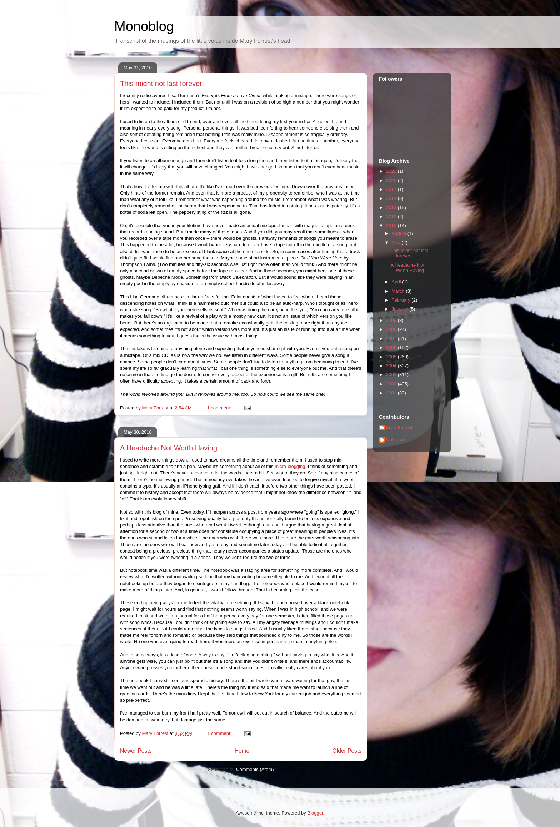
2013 (392, 207)
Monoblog (144, 26)
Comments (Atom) (255, 769)
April (397, 281)
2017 (392, 189)
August (400, 233)
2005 (392, 356)
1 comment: (220, 407)
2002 (392, 384)
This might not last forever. (162, 83)
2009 (392, 320)
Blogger (315, 813)
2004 (392, 365)
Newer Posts (135, 751)
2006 (392, 347)
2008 (392, 329)
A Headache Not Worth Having (168, 448)
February (402, 300)
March (399, 291)
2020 (392, 180)
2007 (392, 338)
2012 (392, 216)
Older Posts (346, 751)
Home (242, 751)
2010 (392, 225)
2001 (392, 392)
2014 (392, 198)
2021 (392, 171)
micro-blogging (290, 466)
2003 (392, 374)
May (397, 242)
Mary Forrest (399, 427)
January (401, 309)
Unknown (395, 439)
